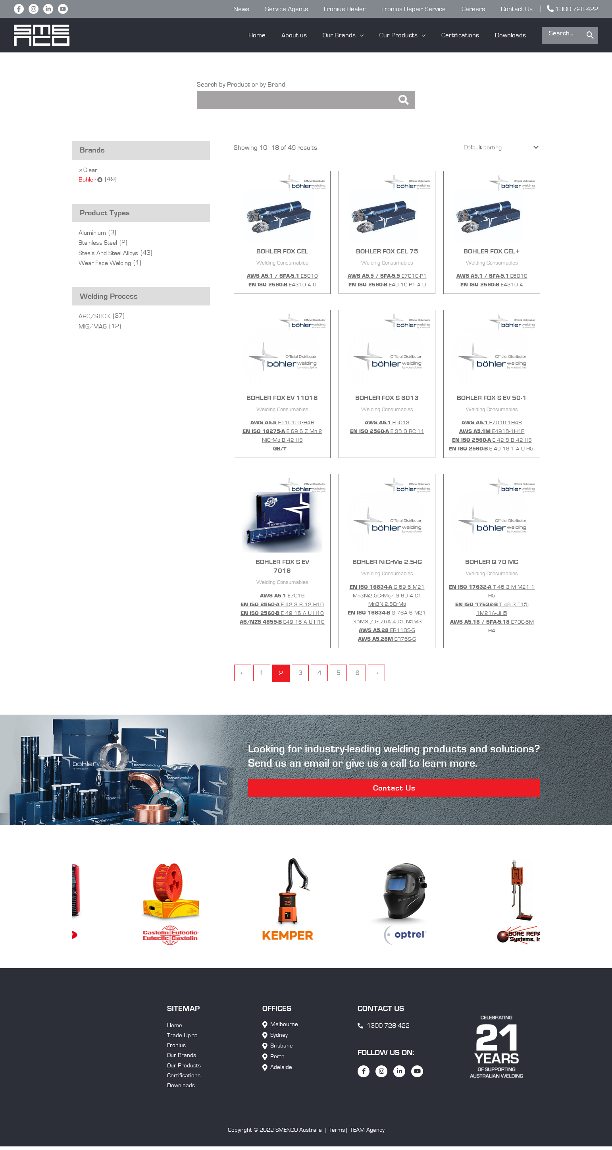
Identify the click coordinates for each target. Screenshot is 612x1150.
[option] (86, 908)
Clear (90, 170)
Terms (337, 1138)
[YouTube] (63, 9)
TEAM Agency (367, 1138)
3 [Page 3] (302, 675)
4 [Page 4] (321, 675)
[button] (351, 35)
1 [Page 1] (263, 675)
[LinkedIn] (48, 9)
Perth (277, 1062)
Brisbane (281, 1051)
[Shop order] (496, 148)
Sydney (279, 1041)
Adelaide (281, 1073)
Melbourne (284, 1030)
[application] (368, 35)
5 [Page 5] (341, 675)
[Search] (590, 35)
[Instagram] (33, 9)
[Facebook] (19, 9)
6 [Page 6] (361, 675)
